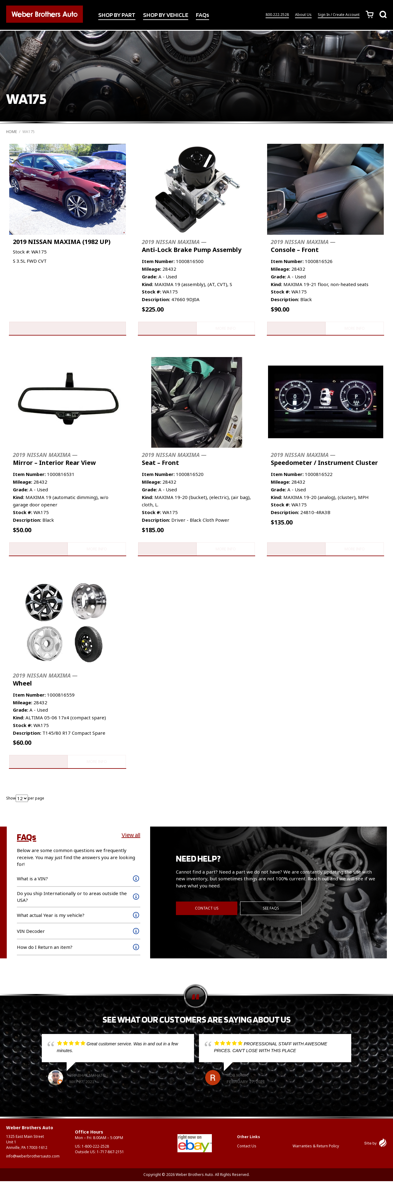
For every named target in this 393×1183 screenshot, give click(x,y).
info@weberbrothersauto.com (33, 1158)
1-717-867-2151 (110, 1153)
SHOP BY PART (116, 15)
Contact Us (207, 909)
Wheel (45, 681)
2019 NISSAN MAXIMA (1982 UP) (62, 242)
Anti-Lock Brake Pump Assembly (191, 246)
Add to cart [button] (166, 328)
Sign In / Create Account (339, 15)
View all (131, 836)
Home (11, 131)
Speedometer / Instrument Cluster (324, 459)
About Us (303, 15)
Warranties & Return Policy (316, 1147)
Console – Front (303, 246)
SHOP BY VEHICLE (165, 15)
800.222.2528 (277, 15)
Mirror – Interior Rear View (54, 459)
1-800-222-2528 (95, 1148)
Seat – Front (174, 459)
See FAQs (271, 909)
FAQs (202, 15)
